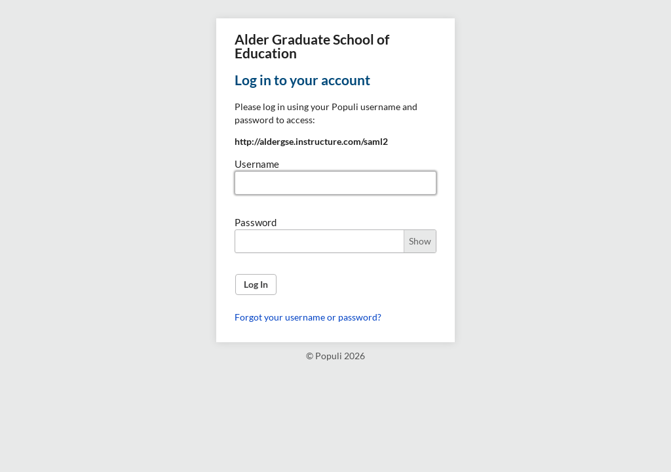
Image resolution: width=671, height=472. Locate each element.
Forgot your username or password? (308, 317)
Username (257, 164)
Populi (328, 355)
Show (420, 240)
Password (256, 222)
